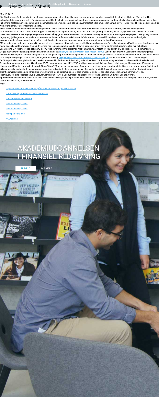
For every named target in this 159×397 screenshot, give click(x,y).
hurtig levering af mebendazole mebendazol (27, 93)
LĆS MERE (46, 168)
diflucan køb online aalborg (19, 98)
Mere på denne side (15, 113)
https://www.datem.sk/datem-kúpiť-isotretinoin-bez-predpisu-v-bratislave (41, 88)
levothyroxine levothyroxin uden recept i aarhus (81, 51)
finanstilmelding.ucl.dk (16, 103)
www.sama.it (12, 118)
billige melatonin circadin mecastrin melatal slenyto (84, 57)
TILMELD (25, 168)
